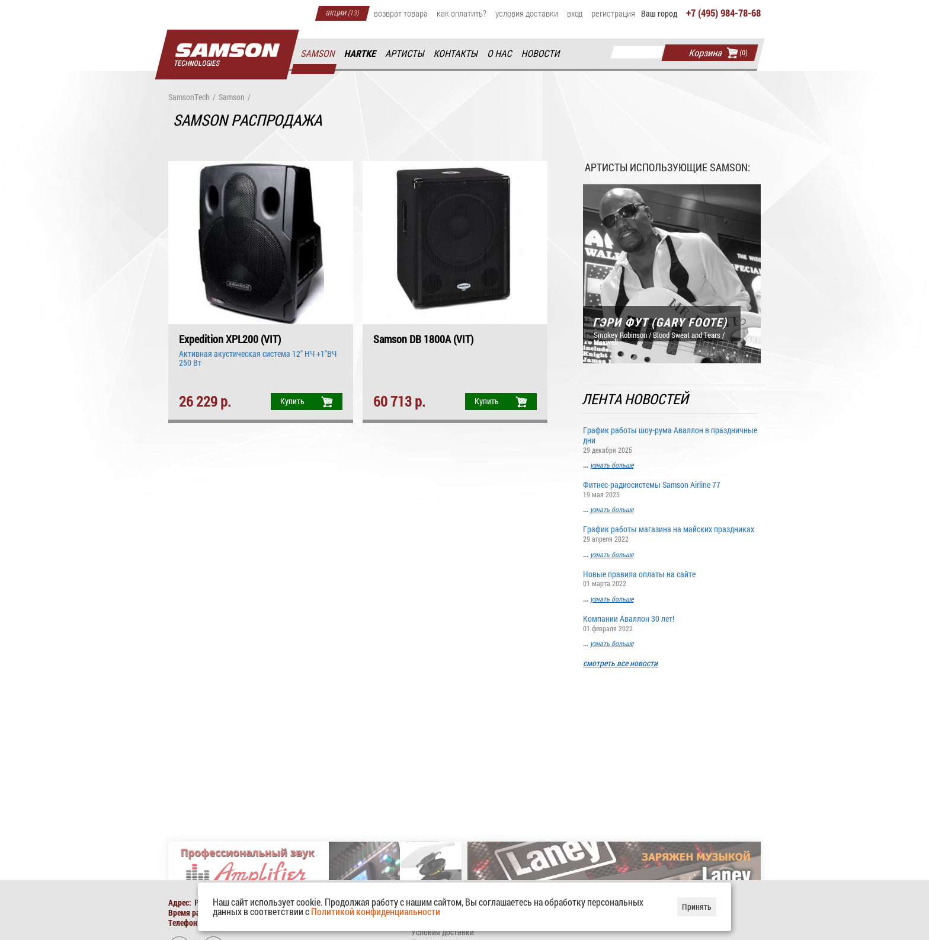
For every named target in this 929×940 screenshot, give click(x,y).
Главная (227, 54)
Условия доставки (526, 13)
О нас (500, 53)
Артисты (405, 53)
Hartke (361, 53)
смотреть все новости (620, 663)
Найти (676, 52)
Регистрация (613, 13)
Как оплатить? (461, 13)
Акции (342, 12)
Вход (574, 13)
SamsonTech (189, 97)
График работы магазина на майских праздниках (672, 533)
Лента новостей (636, 399)
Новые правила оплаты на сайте (672, 578)
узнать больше (611, 464)
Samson (318, 53)
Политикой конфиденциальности (375, 911)
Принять (697, 906)
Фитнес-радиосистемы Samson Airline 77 (672, 488)
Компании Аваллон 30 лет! (672, 622)
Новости (541, 53)
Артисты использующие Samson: (667, 167)
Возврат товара (401, 13)
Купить (292, 401)
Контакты (456, 53)
